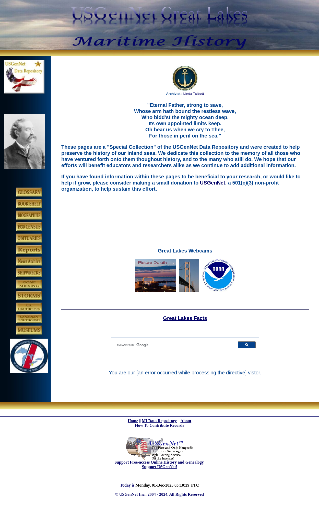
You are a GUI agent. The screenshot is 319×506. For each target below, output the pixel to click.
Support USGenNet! (159, 467)
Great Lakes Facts (185, 318)
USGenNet (212, 183)
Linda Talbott (193, 94)
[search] (174, 345)
